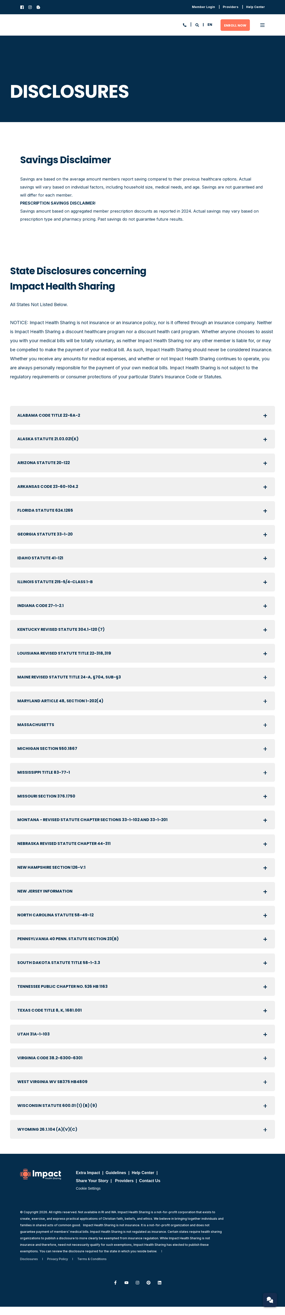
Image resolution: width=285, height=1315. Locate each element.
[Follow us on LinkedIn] (160, 1291)
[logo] (40, 1182)
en (209, 24)
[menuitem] (203, 7)
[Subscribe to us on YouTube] (126, 1291)
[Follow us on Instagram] (137, 1291)
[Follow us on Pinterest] (149, 1291)
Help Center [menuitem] (143, 1181)
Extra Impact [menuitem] (88, 1181)
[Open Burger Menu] (262, 25)
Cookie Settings (88, 1197)
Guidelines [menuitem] (116, 1181)
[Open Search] (197, 24)
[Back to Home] (45, 25)
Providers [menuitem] (124, 1189)
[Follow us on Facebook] (115, 1291)
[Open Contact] (184, 24)
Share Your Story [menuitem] (92, 1189)
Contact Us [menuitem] (149, 1189)
